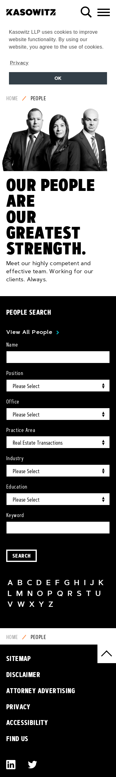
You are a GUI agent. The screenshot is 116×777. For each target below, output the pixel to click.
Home (12, 98)
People (38, 98)
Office (12, 401)
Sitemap (18, 658)
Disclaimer (23, 674)
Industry (15, 458)
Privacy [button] (19, 62)
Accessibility (27, 722)
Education (17, 486)
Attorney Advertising (40, 690)
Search (21, 555)
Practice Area (20, 430)
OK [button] (58, 78)
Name (12, 344)
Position (14, 373)
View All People (29, 332)
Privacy (18, 706)
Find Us (17, 738)
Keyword (15, 515)
